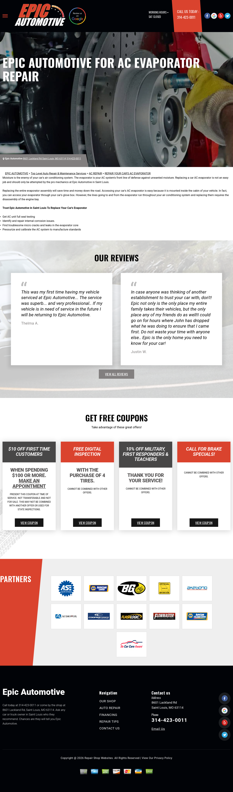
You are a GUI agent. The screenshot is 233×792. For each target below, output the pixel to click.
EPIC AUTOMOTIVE (16, 173)
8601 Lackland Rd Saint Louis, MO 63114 (44, 158)
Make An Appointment (29, 483)
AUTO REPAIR (109, 708)
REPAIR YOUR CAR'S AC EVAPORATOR (128, 173)
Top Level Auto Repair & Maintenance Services (58, 173)
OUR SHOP (107, 701)
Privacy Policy (163, 758)
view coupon (29, 522)
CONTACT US (109, 728)
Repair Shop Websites (99, 758)
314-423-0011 (186, 17)
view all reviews (116, 374)
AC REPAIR (95, 173)
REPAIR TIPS (109, 722)
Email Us (158, 728)
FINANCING (108, 715)
